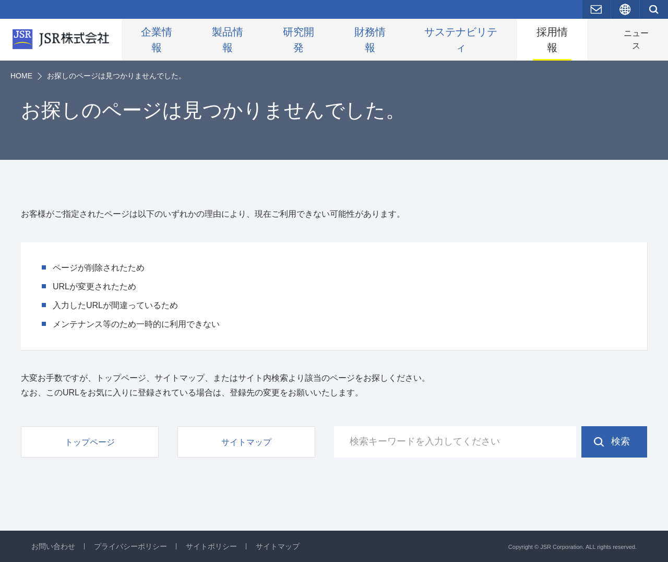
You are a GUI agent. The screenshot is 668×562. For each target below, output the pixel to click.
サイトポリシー (211, 546)
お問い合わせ (53, 546)
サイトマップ (278, 546)
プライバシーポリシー (130, 546)
